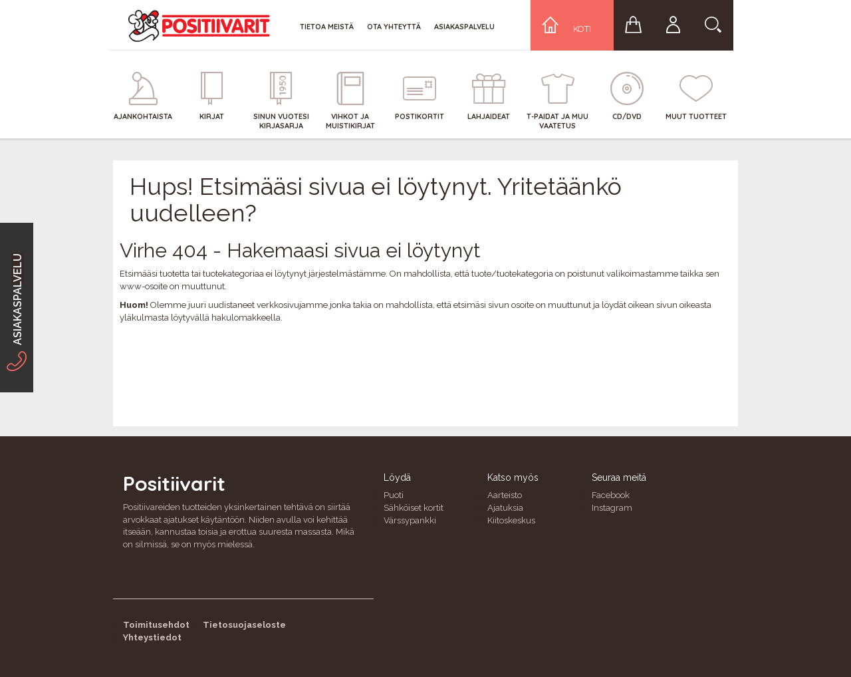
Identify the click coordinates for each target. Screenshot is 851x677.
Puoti (394, 495)
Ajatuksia (505, 508)
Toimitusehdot (156, 625)
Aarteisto (504, 495)
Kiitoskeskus (511, 520)
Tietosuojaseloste (244, 625)
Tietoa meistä (327, 26)
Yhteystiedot (152, 637)
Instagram (612, 508)
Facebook (611, 495)
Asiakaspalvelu (464, 26)
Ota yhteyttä (394, 26)
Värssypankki (410, 520)
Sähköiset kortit (413, 508)
